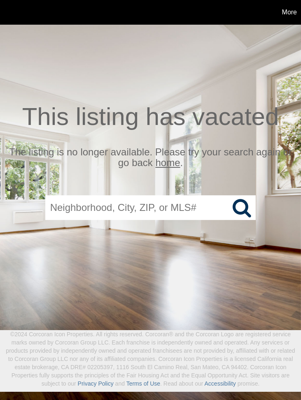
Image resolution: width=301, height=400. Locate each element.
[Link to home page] (10, 12)
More (289, 12)
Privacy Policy (96, 383)
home (168, 163)
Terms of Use (143, 383)
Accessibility (220, 383)
